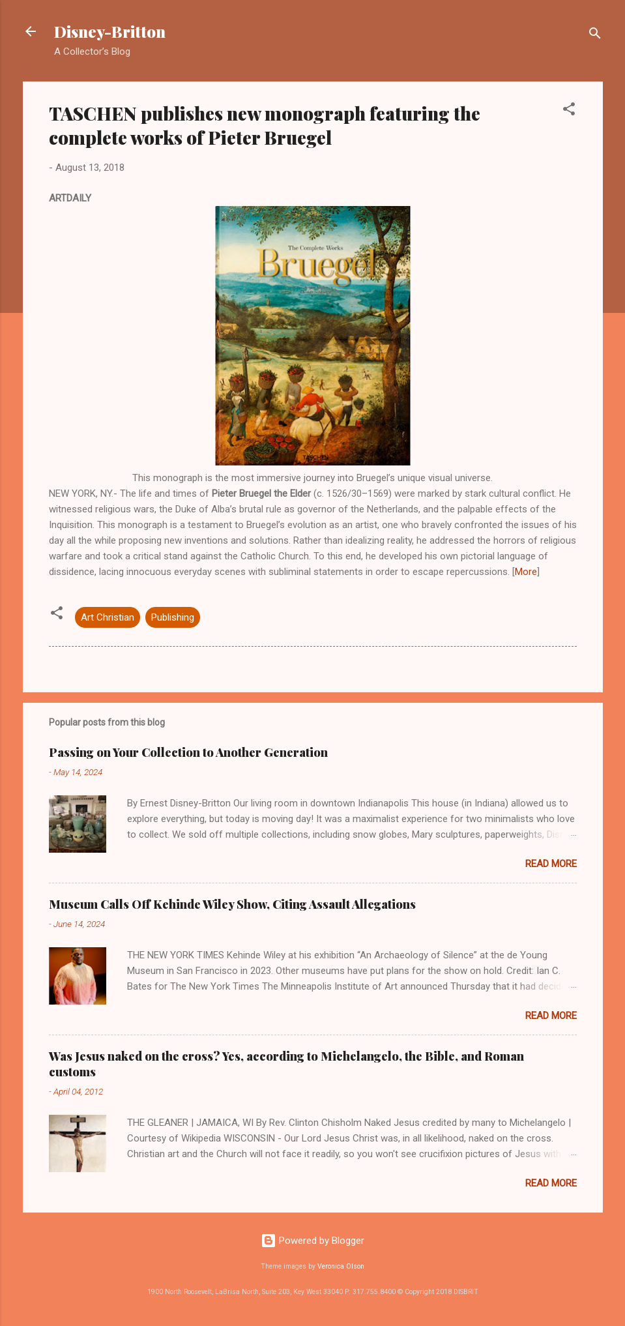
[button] (569, 111)
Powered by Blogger (312, 1240)
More (526, 572)
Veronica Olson (340, 1266)
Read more (551, 864)
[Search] (595, 35)
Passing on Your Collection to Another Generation (188, 752)
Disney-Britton (110, 31)
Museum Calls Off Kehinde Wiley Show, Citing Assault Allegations (232, 904)
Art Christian (107, 617)
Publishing (172, 617)
